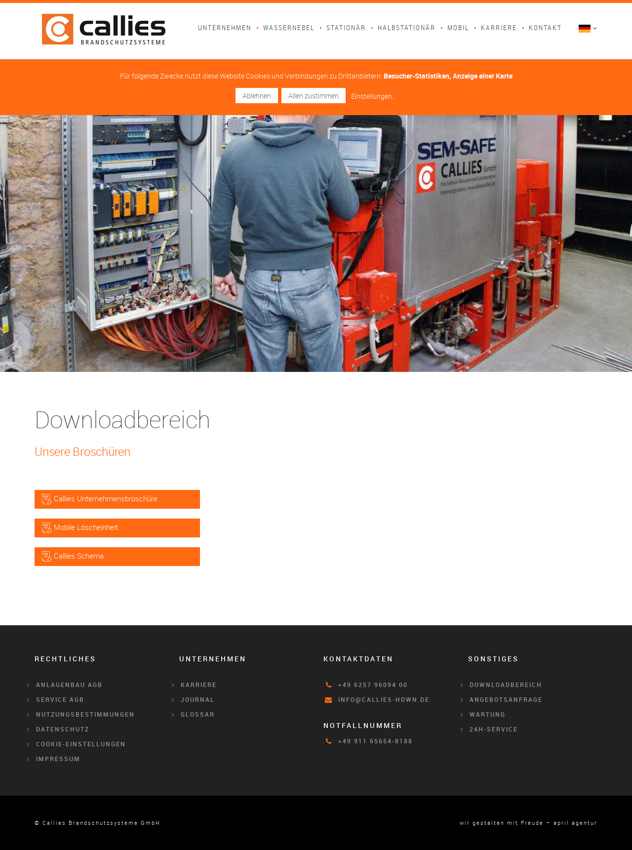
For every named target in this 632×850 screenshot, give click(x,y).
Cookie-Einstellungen (81, 744)
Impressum (58, 759)
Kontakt (545, 27)
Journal (198, 699)
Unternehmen (224, 27)
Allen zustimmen (313, 95)
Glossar (198, 714)
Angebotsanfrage (506, 699)
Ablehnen (256, 95)
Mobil (458, 27)
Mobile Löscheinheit (80, 527)
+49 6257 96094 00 (373, 684)
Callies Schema (73, 556)
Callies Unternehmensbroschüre (100, 499)
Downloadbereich (506, 684)
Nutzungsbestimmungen (85, 714)
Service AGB (60, 699)
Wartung (488, 714)
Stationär (346, 27)
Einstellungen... (373, 96)
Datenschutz (62, 729)
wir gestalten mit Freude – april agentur (528, 822)
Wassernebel (289, 27)
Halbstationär (406, 27)
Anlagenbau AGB (69, 684)
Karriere (499, 27)
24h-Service (494, 729)
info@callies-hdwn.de (384, 699)
